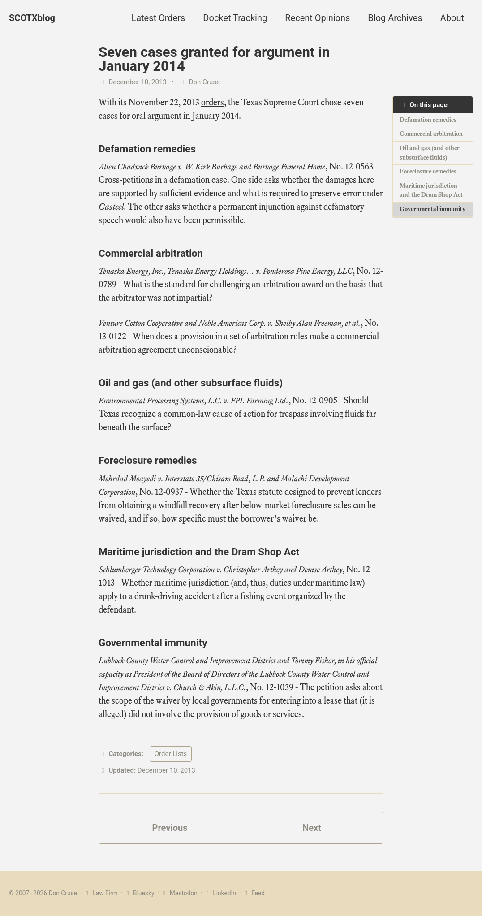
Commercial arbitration (431, 134)
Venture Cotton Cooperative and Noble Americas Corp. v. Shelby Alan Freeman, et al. (230, 323)
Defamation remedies (428, 120)
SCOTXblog (32, 18)
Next (311, 827)
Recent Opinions (317, 18)
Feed (253, 893)
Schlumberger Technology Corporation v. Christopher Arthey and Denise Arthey (220, 570)
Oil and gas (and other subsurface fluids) (430, 152)
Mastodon (179, 893)
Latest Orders (158, 18)
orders (212, 102)
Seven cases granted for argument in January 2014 (214, 59)
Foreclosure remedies (428, 171)
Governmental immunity (432, 209)
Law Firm (100, 893)
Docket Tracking (235, 18)
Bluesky (139, 893)
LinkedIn (220, 893)
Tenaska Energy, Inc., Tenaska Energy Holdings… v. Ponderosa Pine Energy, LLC (226, 271)
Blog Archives (395, 18)
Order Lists (171, 754)
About (452, 18)
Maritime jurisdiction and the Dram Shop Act (431, 190)
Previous (170, 827)
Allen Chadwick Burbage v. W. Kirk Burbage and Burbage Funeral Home (212, 167)
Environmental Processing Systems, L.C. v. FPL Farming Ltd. (193, 401)
